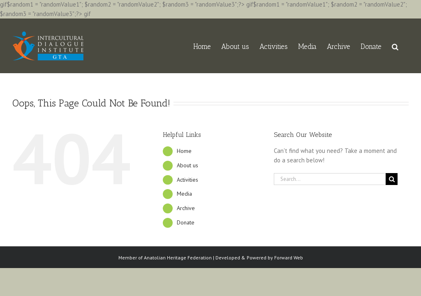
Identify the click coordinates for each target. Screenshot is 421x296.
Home (184, 151)
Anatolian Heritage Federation (178, 257)
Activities (187, 179)
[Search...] (330, 179)
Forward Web (288, 257)
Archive (186, 208)
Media (184, 193)
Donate (185, 222)
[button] (395, 45)
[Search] (392, 179)
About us (187, 165)
